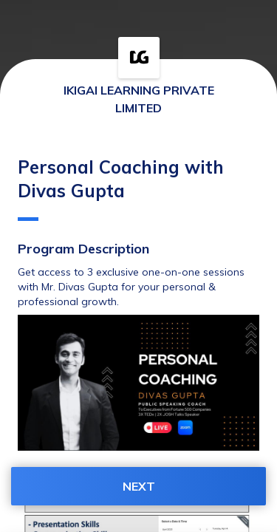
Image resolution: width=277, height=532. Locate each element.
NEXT (139, 486)
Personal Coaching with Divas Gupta (121, 188)
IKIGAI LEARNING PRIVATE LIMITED (139, 99)
